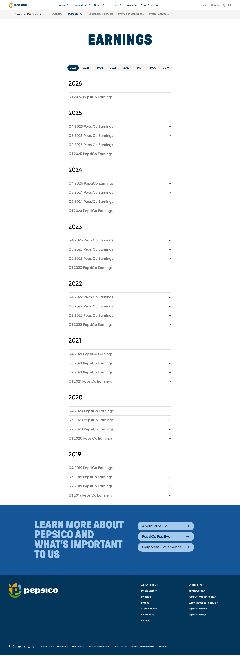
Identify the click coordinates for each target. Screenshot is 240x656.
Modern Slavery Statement (143, 648)
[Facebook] (11, 647)
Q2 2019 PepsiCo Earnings (90, 487)
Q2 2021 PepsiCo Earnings (90, 373)
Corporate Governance (166, 548)
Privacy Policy (78, 648)
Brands (145, 603)
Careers (145, 621)
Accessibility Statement (99, 648)
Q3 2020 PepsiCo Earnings (91, 421)
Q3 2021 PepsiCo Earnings (90, 364)
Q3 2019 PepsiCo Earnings (90, 478)
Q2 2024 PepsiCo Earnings (91, 203)
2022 (128, 68)
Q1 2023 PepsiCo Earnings (90, 269)
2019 (171, 68)
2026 (69, 68)
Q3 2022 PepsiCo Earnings (91, 307)
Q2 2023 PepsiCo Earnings (91, 260)
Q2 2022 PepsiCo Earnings (91, 317)
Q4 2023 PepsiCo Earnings (91, 241)
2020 (157, 68)
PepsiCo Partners (199, 609)
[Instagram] (30, 647)
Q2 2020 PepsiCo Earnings (91, 430)
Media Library (149, 591)
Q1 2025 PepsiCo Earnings (90, 155)
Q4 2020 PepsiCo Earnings (91, 412)
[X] (15, 647)
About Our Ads (120, 648)
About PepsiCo (166, 527)
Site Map (163, 648)
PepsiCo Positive (166, 538)
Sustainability (149, 609)
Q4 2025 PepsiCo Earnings (91, 128)
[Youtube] (20, 647)
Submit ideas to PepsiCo (204, 603)
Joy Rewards (197, 591)
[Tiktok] (34, 647)
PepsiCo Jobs (197, 615)
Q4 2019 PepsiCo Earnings (91, 469)
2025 (84, 68)
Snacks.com (197, 585)
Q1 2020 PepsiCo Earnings (91, 440)
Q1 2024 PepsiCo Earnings (91, 212)
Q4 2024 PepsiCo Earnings (91, 184)
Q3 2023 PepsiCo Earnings (91, 251)
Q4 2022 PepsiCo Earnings (91, 298)
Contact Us (147, 615)
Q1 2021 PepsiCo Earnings (90, 383)
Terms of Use (62, 648)
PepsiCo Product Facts (202, 597)
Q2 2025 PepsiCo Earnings (91, 146)
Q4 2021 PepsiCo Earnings (91, 355)
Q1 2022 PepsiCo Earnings (90, 326)
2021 (142, 68)
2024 (98, 68)
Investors (146, 597)
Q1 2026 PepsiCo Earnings (90, 98)
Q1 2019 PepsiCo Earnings (90, 496)
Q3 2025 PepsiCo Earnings (91, 137)
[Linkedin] (25, 647)
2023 (113, 68)
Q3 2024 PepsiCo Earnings (91, 194)
